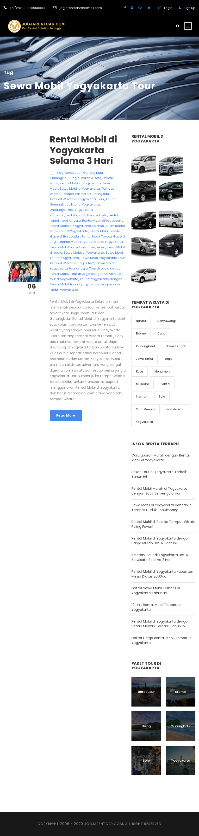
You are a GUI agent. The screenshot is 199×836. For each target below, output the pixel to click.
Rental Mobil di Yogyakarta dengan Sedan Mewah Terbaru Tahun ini (160, 643)
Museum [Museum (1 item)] (142, 404)
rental (113, 235)
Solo (146, 780)
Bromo (180, 711)
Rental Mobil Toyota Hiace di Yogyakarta (91, 261)
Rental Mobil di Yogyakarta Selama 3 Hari (83, 170)
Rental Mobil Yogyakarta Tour (72, 266)
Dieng (146, 745)
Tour (100, 219)
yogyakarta (69, 309)
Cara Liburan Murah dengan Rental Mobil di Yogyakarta (160, 477)
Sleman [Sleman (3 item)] (141, 416)
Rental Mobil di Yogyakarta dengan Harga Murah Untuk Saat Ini (160, 560)
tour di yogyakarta (64, 298)
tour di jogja (78, 288)
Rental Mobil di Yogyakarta (80, 202)
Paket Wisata (91, 197)
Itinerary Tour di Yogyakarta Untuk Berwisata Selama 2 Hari (159, 577)
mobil (70, 235)
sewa (101, 266)
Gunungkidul (59, 197)
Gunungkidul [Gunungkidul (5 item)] (145, 366)
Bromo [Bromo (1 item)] (141, 353)
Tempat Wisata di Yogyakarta (73, 219)
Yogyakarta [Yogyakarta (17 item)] (144, 441)
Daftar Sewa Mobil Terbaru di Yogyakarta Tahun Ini (155, 610)
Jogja (75, 197)
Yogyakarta (84, 229)
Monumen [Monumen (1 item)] (162, 391)
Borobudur (73, 192)
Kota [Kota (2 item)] (139, 391)
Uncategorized (61, 229)
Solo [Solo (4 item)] (162, 416)
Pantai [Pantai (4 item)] (165, 404)
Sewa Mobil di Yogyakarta (80, 208)
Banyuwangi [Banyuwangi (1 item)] (166, 341)
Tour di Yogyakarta (85, 224)
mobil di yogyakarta (91, 235)
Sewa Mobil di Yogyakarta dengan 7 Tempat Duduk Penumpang (161, 527)
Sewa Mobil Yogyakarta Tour (103, 277)
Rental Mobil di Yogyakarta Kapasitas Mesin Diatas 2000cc (162, 593)
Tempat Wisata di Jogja (68, 282)
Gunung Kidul (93, 192)
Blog (59, 192)
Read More (65, 435)
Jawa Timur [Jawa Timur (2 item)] (144, 378)
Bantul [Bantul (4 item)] (141, 341)
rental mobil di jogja (65, 240)
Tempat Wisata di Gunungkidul (86, 213)
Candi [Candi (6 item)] (161, 353)
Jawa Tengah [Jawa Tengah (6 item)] (176, 366)
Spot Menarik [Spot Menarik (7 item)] (145, 429)
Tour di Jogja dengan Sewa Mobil (96, 293)
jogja (60, 235)
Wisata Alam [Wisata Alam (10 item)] (176, 429)
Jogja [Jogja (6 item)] (169, 378)
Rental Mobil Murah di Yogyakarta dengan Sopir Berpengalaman (159, 510)
